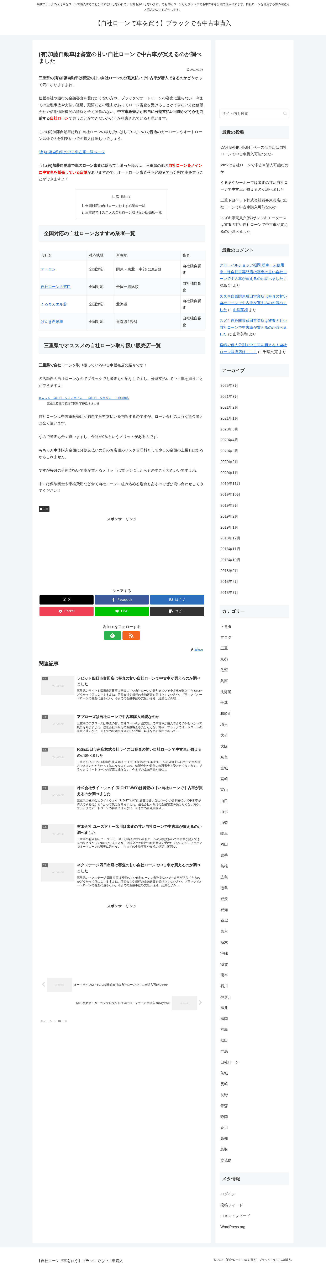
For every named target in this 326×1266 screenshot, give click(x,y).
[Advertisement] (122, 552)
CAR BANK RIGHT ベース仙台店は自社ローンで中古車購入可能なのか (253, 150)
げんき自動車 (52, 322)
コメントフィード (235, 1216)
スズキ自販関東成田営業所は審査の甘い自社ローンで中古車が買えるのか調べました (253, 303)
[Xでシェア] (67, 600)
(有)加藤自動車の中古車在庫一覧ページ (72, 152)
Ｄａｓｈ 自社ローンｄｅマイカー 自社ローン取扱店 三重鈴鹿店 (84, 398)
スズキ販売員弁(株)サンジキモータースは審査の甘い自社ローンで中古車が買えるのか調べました (254, 225)
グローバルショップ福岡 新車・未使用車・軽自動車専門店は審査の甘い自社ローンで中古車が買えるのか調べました (253, 272)
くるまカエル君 (54, 304)
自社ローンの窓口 (56, 287)
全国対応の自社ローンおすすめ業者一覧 (115, 206)
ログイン (227, 1194)
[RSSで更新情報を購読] (126, 636)
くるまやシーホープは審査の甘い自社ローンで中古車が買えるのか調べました (254, 186)
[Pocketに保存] (67, 611)
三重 (44, 509)
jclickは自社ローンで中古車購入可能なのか (254, 168)
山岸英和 (240, 310)
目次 (116, 196)
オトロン (48, 269)
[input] (254, 113)
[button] (177, 611)
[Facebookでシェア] (122, 600)
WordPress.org (232, 1227)
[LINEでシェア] (122, 611)
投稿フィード (231, 1205)
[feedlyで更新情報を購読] (117, 636)
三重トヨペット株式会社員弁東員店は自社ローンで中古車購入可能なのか (254, 203)
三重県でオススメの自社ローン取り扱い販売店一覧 (123, 212)
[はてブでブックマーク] (177, 600)
